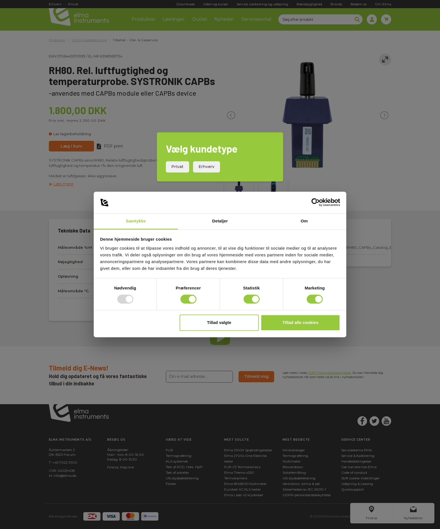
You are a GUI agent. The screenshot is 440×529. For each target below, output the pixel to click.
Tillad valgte (219, 322)
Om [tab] (304, 221)
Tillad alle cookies (300, 322)
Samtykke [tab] (136, 221)
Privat (177, 166)
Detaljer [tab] (220, 221)
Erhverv (206, 166)
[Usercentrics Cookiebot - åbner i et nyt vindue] (315, 202)
